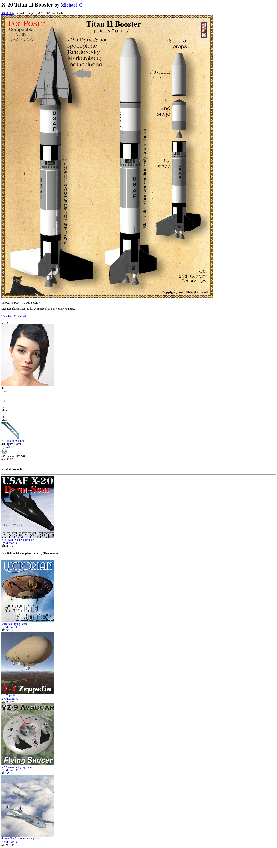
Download (20, 316)
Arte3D (10, 447)
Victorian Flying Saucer (14, 623)
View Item (7, 316)
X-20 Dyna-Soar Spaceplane (17, 539)
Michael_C (71, 5)
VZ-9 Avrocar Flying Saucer (17, 766)
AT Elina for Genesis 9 (14, 440)
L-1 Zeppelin (8, 695)
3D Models (7, 13)
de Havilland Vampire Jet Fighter (20, 838)
